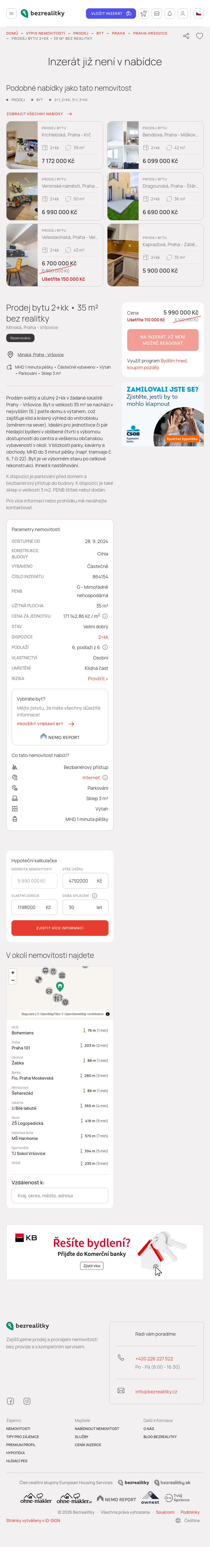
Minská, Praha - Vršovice (41, 354)
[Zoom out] (13, 980)
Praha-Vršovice (150, 33)
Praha (118, 33)
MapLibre (97, 1014)
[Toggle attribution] (108, 1014)
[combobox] (60, 1195)
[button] (46, 724)
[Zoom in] (13, 972)
